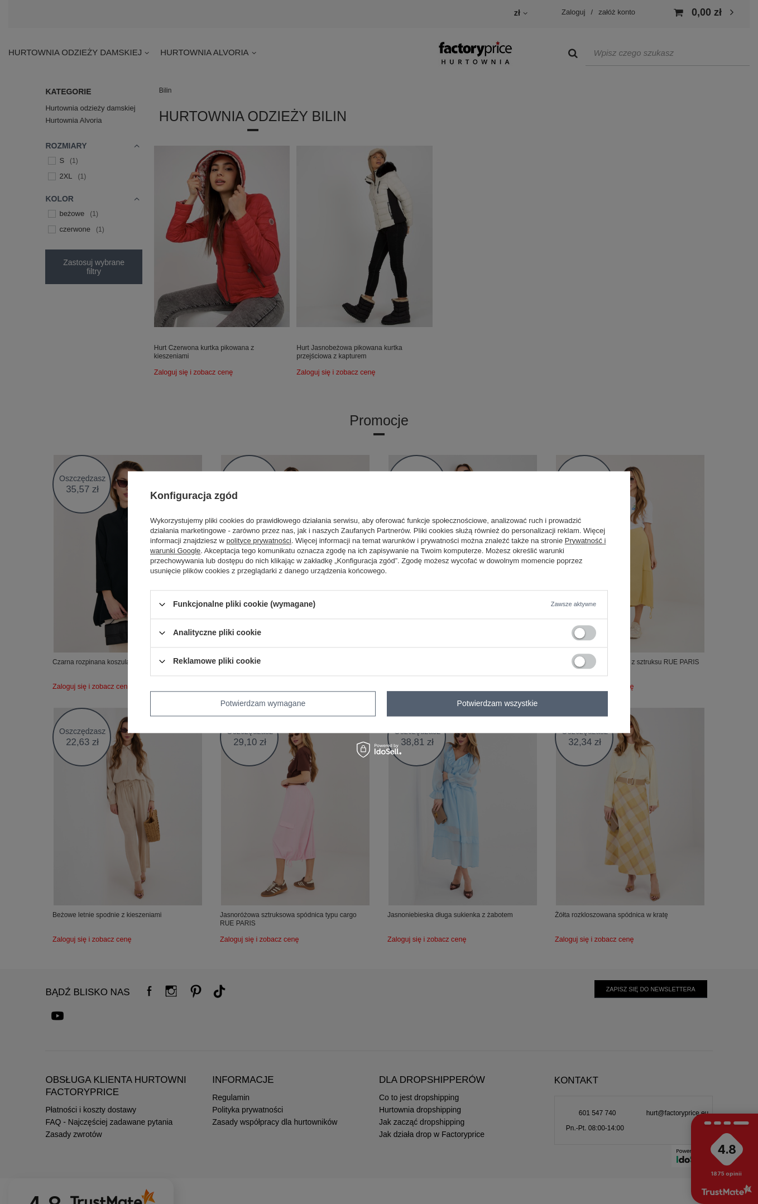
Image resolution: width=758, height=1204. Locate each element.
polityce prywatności (259, 540)
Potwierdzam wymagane (263, 703)
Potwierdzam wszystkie (497, 703)
